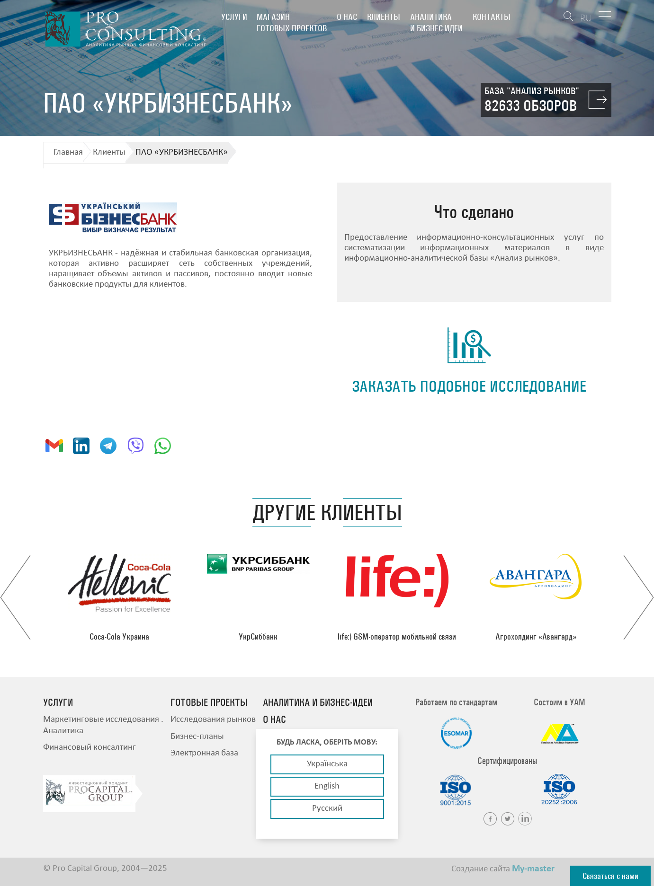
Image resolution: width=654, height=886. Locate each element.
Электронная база (204, 753)
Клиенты (383, 16)
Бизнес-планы (197, 736)
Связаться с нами (610, 875)
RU (586, 17)
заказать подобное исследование (469, 386)
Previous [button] (15, 597)
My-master (533, 869)
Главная (68, 152)
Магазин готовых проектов (292, 22)
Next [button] (638, 597)
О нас (347, 16)
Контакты (492, 16)
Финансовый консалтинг (89, 747)
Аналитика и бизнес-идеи (436, 22)
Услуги (234, 16)
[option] (119, 597)
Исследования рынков (213, 719)
